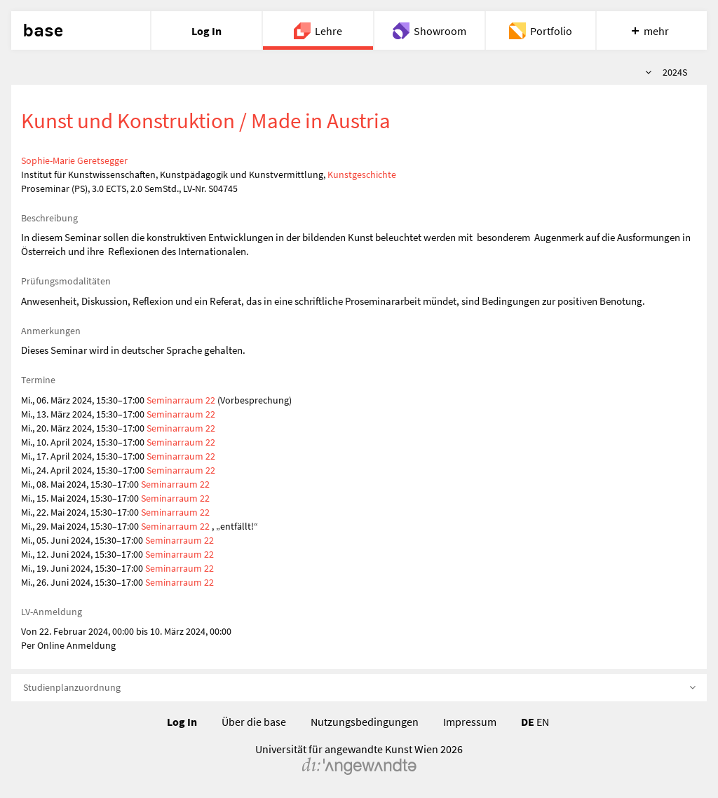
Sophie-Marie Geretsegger (74, 160)
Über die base (254, 722)
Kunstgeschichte (361, 174)
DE (527, 722)
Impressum (469, 722)
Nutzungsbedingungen (365, 722)
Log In (182, 722)
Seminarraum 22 (181, 400)
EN (542, 722)
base (42, 30)
